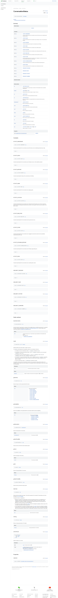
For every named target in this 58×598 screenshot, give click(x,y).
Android (13, 595)
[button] (5, 9)
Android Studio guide (45, 596)
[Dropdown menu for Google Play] (31, 1)
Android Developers (15, 8)
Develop (20, 8)
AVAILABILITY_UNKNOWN (26, 76)
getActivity (25, 94)
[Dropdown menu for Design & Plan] (19, 1)
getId (24, 112)
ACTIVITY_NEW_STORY (26, 53)
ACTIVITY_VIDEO (25, 64)
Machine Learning (21, 596)
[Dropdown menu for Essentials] (12, 1)
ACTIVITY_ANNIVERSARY (26, 33)
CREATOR (37, 133)
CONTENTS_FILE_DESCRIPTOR (25, 329)
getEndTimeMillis (25, 105)
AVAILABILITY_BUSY (26, 70)
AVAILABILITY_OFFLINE (26, 73)
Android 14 (36, 596)
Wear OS (28, 596)
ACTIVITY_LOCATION (26, 49)
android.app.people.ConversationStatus (20, 20)
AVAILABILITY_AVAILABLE (35, 417)
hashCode (24, 119)
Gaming (20, 595)
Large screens (29, 595)
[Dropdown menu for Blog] (37, 1)
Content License (34, 566)
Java (47, 12)
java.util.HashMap (20, 496)
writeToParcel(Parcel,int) (34, 328)
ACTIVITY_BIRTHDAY (26, 42)
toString (24, 123)
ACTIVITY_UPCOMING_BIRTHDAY (34, 399)
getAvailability (25, 97)
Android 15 (36, 595)
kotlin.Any (14, 19)
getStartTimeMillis (26, 116)
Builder (32, 28)
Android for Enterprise (14, 596)
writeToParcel (25, 126)
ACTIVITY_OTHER (25, 56)
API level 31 (46, 10)
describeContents (25, 86)
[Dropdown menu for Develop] (25, 1)
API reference (23, 8)
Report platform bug (52, 595)
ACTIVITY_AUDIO (25, 38)
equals (24, 90)
